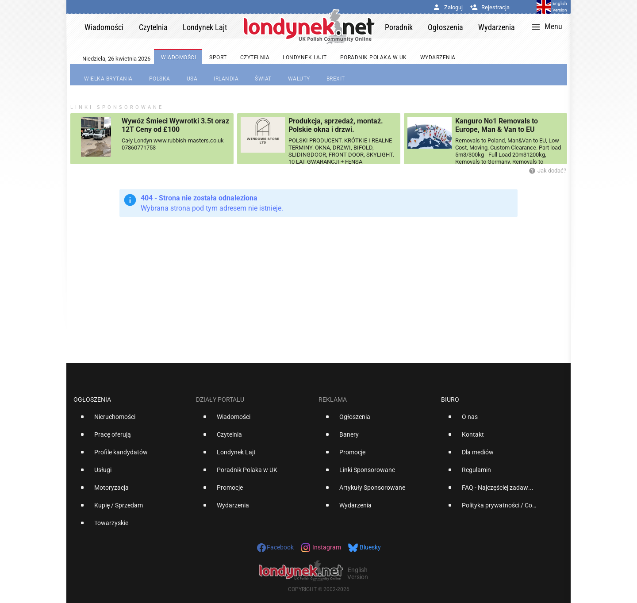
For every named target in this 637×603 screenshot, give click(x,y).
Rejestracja (490, 7)
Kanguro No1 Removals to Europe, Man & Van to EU (496, 125)
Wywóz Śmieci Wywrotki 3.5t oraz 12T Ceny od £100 (175, 125)
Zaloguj (448, 7)
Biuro (450, 399)
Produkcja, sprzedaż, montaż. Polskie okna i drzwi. (335, 125)
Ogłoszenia (92, 399)
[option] (131, 420)
